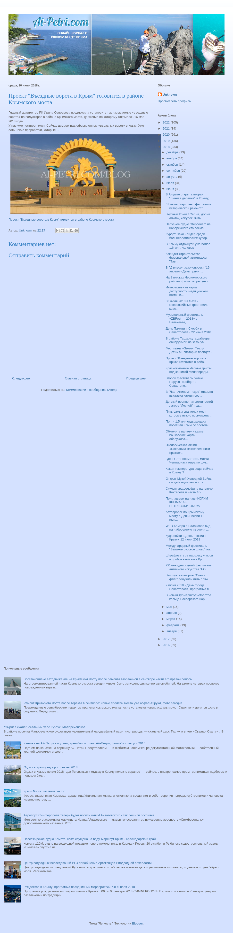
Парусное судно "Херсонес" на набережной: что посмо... (188, 226)
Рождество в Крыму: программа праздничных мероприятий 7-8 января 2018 (79, 887)
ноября (172, 158)
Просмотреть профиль (174, 101)
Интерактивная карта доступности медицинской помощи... (187, 291)
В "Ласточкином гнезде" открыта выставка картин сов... (189, 393)
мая (169, 607)
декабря (172, 152)
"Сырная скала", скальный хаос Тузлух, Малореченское (44, 727)
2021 (167, 128)
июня (170, 189)
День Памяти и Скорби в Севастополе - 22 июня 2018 (188, 330)
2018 (167, 147)
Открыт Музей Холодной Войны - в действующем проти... (189, 480)
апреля (172, 613)
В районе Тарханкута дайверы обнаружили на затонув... (188, 340)
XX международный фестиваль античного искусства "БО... (188, 567)
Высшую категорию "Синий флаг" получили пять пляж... (188, 577)
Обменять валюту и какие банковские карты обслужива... (184, 435)
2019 (167, 141)
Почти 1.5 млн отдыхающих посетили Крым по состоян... (188, 423)
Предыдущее (136, 378)
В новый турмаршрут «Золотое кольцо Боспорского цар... (188, 597)
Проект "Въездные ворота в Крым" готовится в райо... (186, 360)
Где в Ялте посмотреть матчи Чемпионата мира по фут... (187, 460)
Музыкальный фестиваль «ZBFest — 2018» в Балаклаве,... (184, 318)
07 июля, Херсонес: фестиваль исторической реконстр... (188, 206)
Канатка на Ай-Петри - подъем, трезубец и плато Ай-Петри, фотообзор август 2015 (84, 743)
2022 (167, 122)
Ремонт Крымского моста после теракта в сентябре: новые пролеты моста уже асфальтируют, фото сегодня (103, 703)
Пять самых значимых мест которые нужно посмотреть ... (189, 413)
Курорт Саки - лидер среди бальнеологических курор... (187, 236)
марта (171, 619)
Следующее (21, 378)
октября (172, 164)
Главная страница (78, 378)
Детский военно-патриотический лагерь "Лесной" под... (189, 403)
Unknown (170, 94)
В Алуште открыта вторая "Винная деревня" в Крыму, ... (189, 196)
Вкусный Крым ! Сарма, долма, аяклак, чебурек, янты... (188, 216)
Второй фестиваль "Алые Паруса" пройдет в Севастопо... (184, 381)
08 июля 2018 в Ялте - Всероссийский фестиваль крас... (187, 304)
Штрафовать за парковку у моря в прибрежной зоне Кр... (189, 557)
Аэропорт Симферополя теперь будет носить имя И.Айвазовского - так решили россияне (89, 815)
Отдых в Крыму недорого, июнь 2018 (50, 767)
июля (170, 183)
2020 (167, 134)
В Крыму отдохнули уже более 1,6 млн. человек (188, 246)
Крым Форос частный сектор (44, 791)
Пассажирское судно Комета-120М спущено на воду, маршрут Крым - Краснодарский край (90, 839)
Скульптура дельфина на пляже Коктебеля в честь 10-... (189, 490)
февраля (173, 625)
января (172, 631)
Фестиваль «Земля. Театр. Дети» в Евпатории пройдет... (189, 350)
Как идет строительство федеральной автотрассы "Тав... (186, 257)
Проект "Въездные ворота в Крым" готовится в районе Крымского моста (61, 219)
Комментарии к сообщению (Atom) (91, 390)
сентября (173, 170)
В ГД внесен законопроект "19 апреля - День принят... (187, 269)
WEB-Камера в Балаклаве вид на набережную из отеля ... (188, 528)
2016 (167, 645)
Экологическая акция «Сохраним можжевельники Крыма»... (188, 448)
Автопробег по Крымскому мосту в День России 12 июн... (185, 515)
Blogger (137, 923)
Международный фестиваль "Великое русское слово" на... (189, 547)
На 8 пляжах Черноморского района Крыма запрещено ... (188, 279)
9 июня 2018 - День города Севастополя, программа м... (189, 587)
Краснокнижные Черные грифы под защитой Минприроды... (188, 370)
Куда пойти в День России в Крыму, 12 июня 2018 (186, 537)
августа (172, 176)
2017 (167, 639)
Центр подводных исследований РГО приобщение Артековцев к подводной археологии (87, 863)
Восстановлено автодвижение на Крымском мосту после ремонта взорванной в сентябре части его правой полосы (108, 679)
